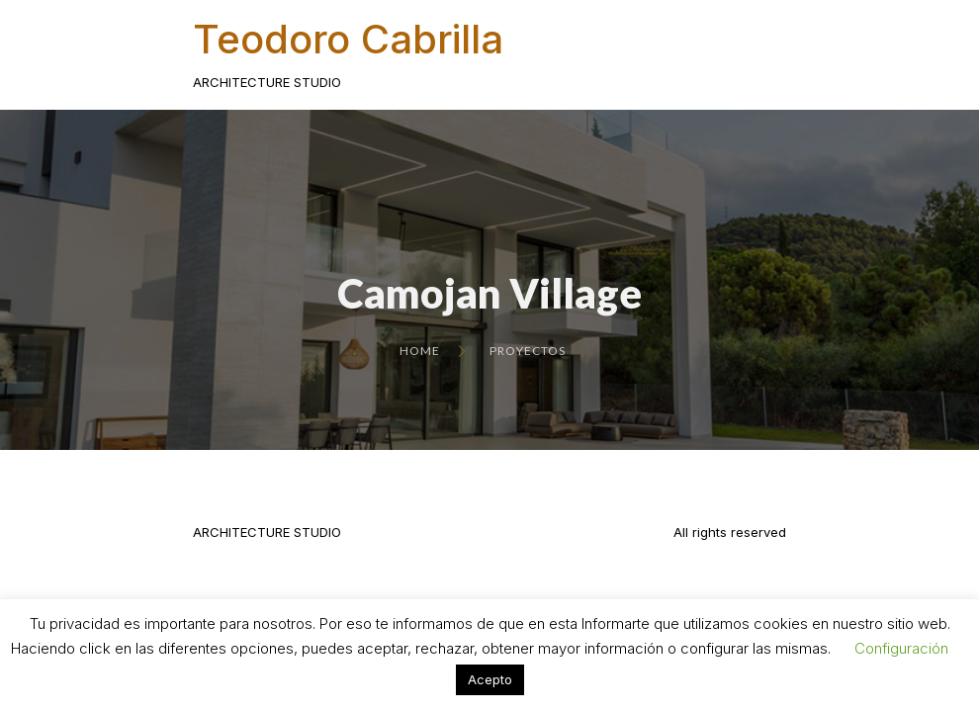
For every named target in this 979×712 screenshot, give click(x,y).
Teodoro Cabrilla (348, 39)
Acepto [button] (490, 679)
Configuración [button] (901, 648)
